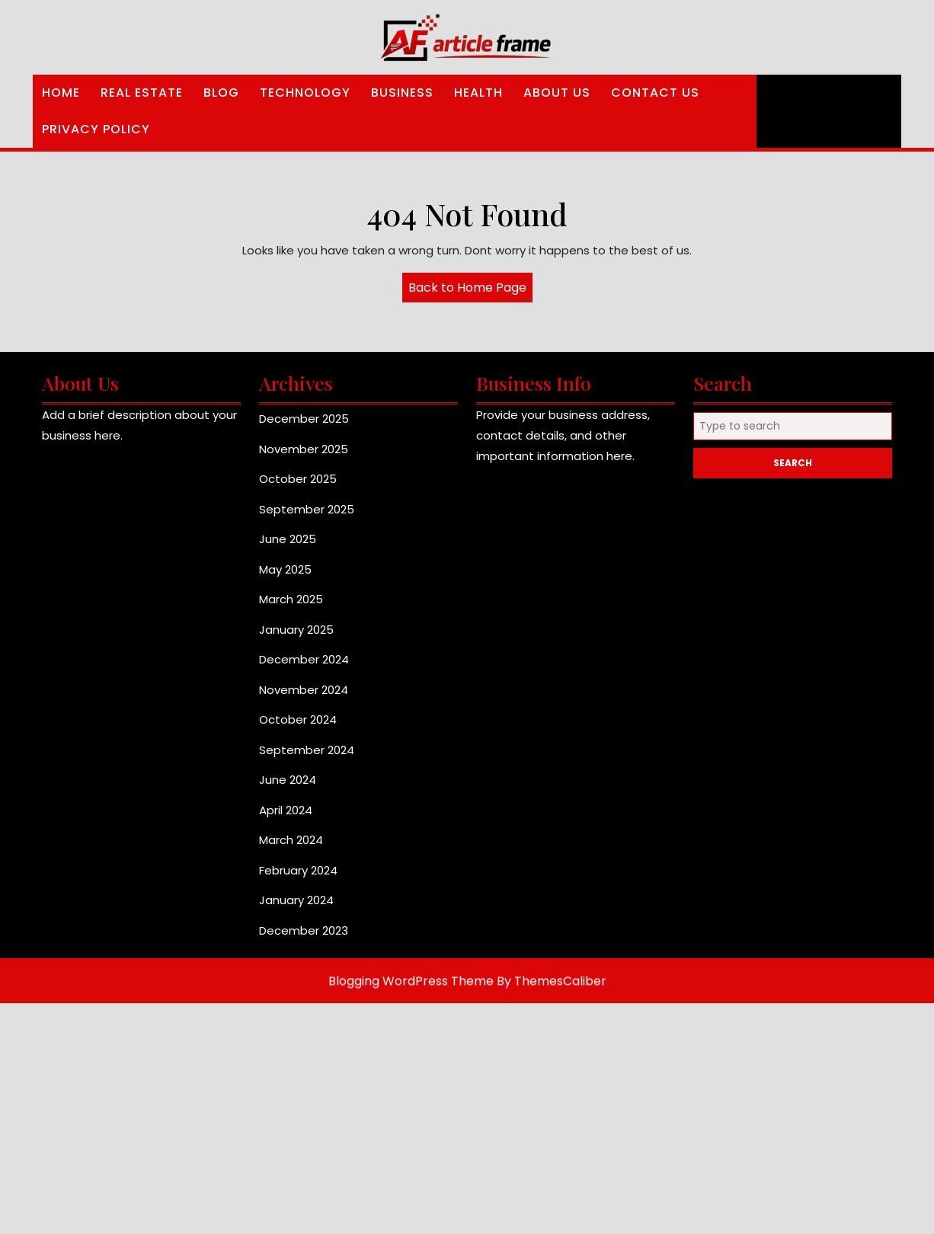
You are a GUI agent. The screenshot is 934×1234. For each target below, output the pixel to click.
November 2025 (303, 456)
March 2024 (291, 847)
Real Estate (142, 92)
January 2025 (296, 636)
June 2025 (287, 546)
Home (61, 92)
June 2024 (287, 786)
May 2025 (285, 576)
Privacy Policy (96, 129)
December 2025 (304, 425)
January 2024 (296, 907)
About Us (556, 92)
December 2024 (304, 666)
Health (478, 92)
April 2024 (285, 817)
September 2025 (306, 516)
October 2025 (298, 486)
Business (402, 92)
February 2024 (298, 877)
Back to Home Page (470, 290)
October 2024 (298, 726)
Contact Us (655, 92)
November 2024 (303, 697)
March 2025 (291, 606)
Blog (221, 92)
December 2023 (303, 937)
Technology (305, 92)
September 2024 (306, 757)
